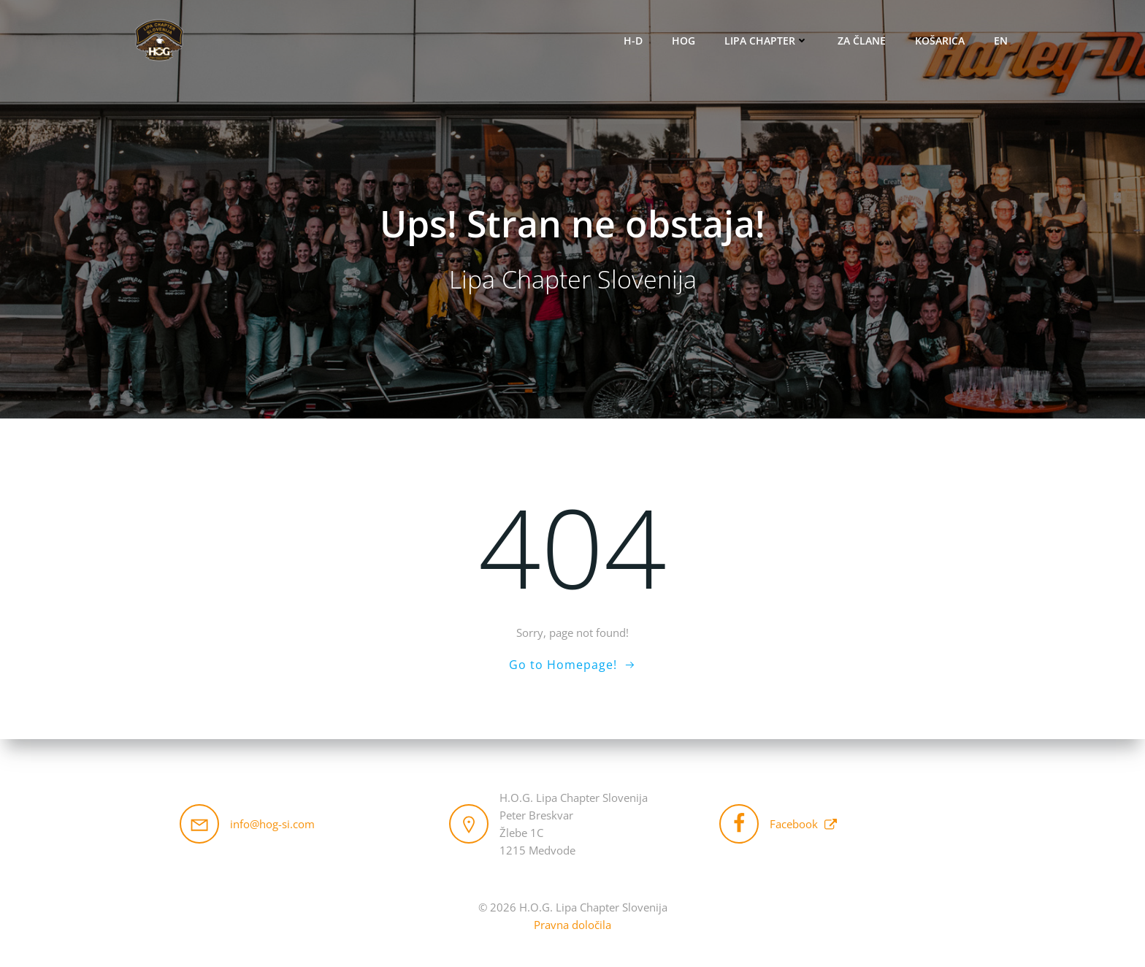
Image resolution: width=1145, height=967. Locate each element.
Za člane (862, 40)
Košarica (940, 40)
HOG (683, 40)
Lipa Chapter (766, 40)
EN (1001, 40)
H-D (633, 40)
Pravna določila (572, 924)
